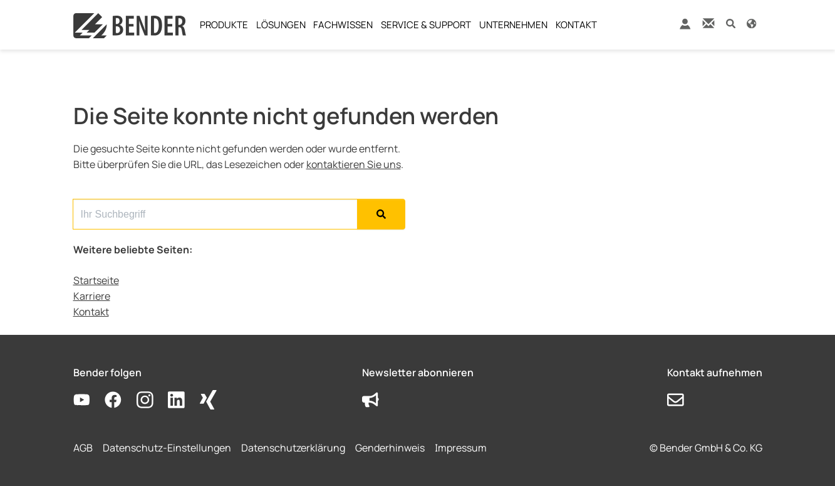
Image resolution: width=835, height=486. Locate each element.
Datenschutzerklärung (293, 448)
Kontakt (91, 312)
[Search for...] (215, 214)
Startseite (96, 280)
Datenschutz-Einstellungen (167, 448)
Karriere (91, 296)
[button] (730, 23)
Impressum (461, 448)
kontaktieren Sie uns (353, 164)
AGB (83, 448)
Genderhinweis (390, 448)
